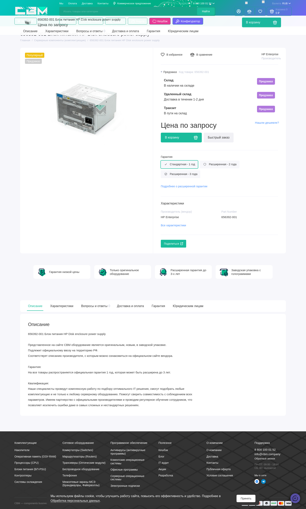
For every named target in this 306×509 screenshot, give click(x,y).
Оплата (72, 3)
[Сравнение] (249, 11)
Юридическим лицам (188, 306)
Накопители (21, 450)
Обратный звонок (264, 458)
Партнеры (90, 21)
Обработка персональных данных (75, 500)
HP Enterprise (270, 54)
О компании (213, 450)
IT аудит (163, 462)
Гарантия (167, 156)
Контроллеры (22, 475)
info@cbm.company (267, 454)
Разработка (165, 475)
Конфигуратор (188, 21)
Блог (67, 21)
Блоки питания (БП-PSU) (30, 469)
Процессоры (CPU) (26, 462)
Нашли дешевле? (267, 122)
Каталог (26, 21)
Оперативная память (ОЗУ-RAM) (35, 456)
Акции (137, 21)
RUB (281, 3)
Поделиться (173, 243)
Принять (246, 498)
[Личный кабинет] (238, 11)
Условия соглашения (219, 475)
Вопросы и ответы (95, 306)
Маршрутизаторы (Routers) (79, 456)
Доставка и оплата (130, 306)
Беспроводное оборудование (80, 469)
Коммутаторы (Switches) (77, 450)
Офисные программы (124, 469)
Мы (61, 3)
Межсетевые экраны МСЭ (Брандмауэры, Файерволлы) (81, 483)
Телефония (69, 475)
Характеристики (61, 306)
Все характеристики (173, 225)
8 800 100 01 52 (197, 3)
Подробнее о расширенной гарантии (184, 186)
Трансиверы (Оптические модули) (83, 462)
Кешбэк (160, 21)
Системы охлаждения (28, 481)
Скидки (115, 21)
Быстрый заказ (219, 137)
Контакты (103, 3)
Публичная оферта (218, 469)
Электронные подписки (125, 485)
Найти (206, 11)
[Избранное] (260, 11)
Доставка (87, 3)
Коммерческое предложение (132, 3)
